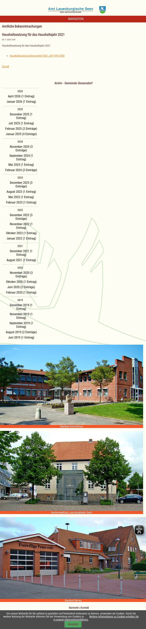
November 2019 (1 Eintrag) (21, 316)
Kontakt (85, 607)
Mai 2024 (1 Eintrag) (21, 164)
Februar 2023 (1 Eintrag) (21, 202)
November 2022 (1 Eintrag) (21, 226)
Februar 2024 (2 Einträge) (21, 170)
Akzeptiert (73, 624)
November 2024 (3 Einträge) (21, 148)
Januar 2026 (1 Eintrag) (21, 101)
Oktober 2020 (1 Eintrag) (21, 282)
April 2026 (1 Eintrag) (21, 96)
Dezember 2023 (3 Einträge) (21, 184)
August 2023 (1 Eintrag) (21, 192)
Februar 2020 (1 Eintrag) (21, 292)
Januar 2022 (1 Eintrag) (21, 238)
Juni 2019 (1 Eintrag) (21, 337)
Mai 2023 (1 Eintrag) (21, 197)
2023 (20, 177)
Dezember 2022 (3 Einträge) (21, 217)
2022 (20, 210)
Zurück (5, 66)
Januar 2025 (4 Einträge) (21, 134)
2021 (20, 246)
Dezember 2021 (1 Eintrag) (21, 253)
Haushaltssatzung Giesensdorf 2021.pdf (37, 55)
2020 (20, 267)
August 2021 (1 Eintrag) (21, 260)
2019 (20, 300)
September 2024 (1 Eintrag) (21, 157)
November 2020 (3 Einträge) (21, 274)
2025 (20, 109)
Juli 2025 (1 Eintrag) (21, 123)
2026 (20, 91)
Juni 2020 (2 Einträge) (21, 287)
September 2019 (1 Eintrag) (21, 325)
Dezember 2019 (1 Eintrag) (21, 307)
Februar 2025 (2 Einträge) (21, 128)
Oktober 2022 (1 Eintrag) (21, 233)
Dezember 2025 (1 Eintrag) (21, 116)
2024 (20, 141)
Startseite (74, 607)
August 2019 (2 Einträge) (21, 332)
